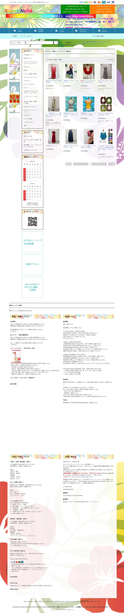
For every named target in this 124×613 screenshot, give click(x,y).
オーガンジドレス (105, 41)
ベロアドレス (91, 43)
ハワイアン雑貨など (82, 43)
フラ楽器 (13, 36)
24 (101, 164)
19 (82, 164)
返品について (50, 601)
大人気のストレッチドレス (31, 150)
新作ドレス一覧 (28, 136)
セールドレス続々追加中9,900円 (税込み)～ (88, 41)
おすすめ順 (49, 59)
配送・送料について (40, 601)
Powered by (62, 609)
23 (97, 164)
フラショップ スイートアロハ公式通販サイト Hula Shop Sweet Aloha (51, 16)
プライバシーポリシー (75, 601)
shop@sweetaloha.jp (68, 489)
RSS (94, 601)
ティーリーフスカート (25, 36)
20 (86, 164)
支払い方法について (29, 601)
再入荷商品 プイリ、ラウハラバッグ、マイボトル (32, 145)
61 (110, 164)
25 (104, 164)
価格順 (55, 59)
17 (75, 164)
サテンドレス (100, 43)
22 (93, 164)
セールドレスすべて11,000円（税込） (32, 140)
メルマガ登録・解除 (97, 36)
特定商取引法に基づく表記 (62, 601)
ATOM (98, 601)
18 (79, 164)
